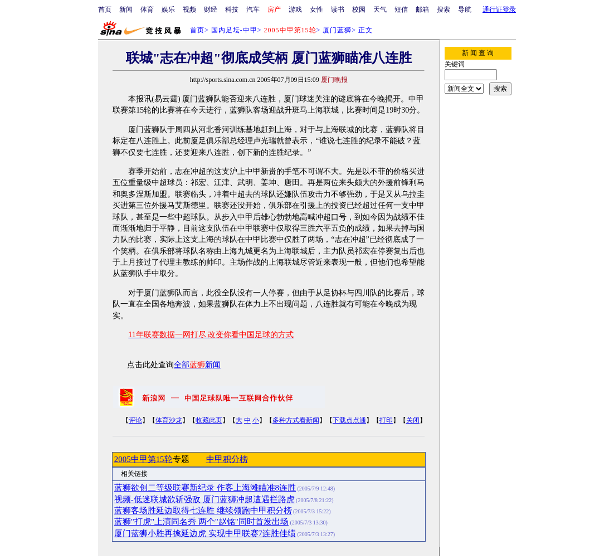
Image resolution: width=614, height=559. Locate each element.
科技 (231, 9)
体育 (147, 9)
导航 (464, 9)
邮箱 (422, 9)
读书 (337, 9)
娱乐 (168, 9)
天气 (380, 9)
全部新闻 (197, 365)
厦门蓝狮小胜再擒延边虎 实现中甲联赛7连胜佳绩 (205, 533)
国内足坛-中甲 (234, 30)
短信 (401, 9)
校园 (359, 9)
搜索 (443, 9)
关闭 (413, 420)
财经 (210, 9)
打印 (386, 420)
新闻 (126, 9)
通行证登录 (499, 9)
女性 (316, 9)
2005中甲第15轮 (143, 459)
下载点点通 (349, 420)
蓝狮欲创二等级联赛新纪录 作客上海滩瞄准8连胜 (205, 487)
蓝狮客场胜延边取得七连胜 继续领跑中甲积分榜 (203, 510)
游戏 (295, 9)
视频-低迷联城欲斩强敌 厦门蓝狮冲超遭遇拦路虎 (204, 499)
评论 (135, 420)
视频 (189, 9)
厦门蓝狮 (337, 30)
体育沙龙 (168, 420)
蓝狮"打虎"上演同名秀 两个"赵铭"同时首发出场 (201, 521)
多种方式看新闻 (295, 420)
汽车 (253, 9)
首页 (104, 9)
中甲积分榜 (227, 459)
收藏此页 (209, 420)
